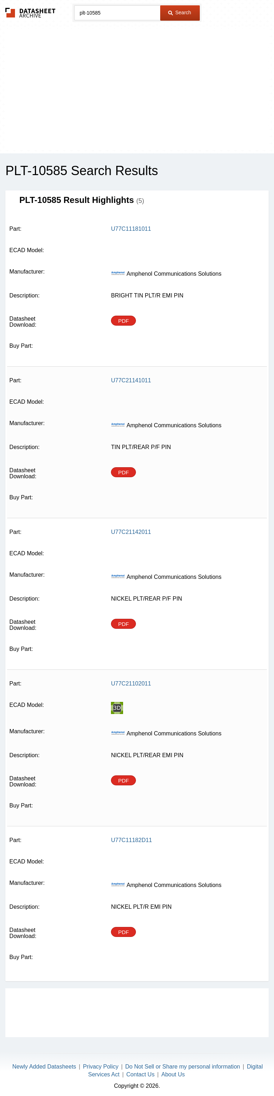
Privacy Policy (100, 1067)
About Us (173, 1074)
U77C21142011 (131, 532)
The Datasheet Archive (30, 12)
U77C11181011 (131, 229)
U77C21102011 (131, 683)
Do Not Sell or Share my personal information (182, 1067)
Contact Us (140, 1074)
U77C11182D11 (131, 840)
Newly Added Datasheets (44, 1067)
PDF (123, 321)
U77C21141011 (131, 380)
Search (179, 12)
